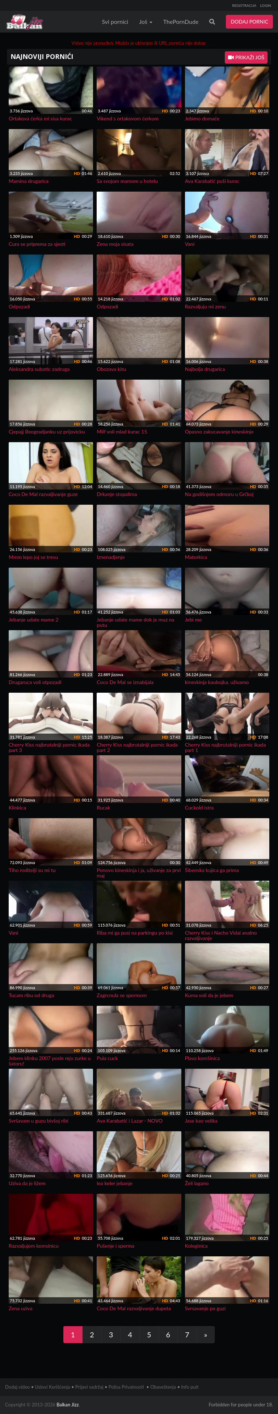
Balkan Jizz (67, 1404)
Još (145, 21)
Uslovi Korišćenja (52, 1387)
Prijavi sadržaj (89, 1387)
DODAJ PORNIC (249, 21)
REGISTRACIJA (244, 5)
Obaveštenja (163, 1387)
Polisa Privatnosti (126, 1387)
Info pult (190, 1387)
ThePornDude (181, 21)
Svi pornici (115, 21)
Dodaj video (17, 1387)
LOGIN (265, 5)
